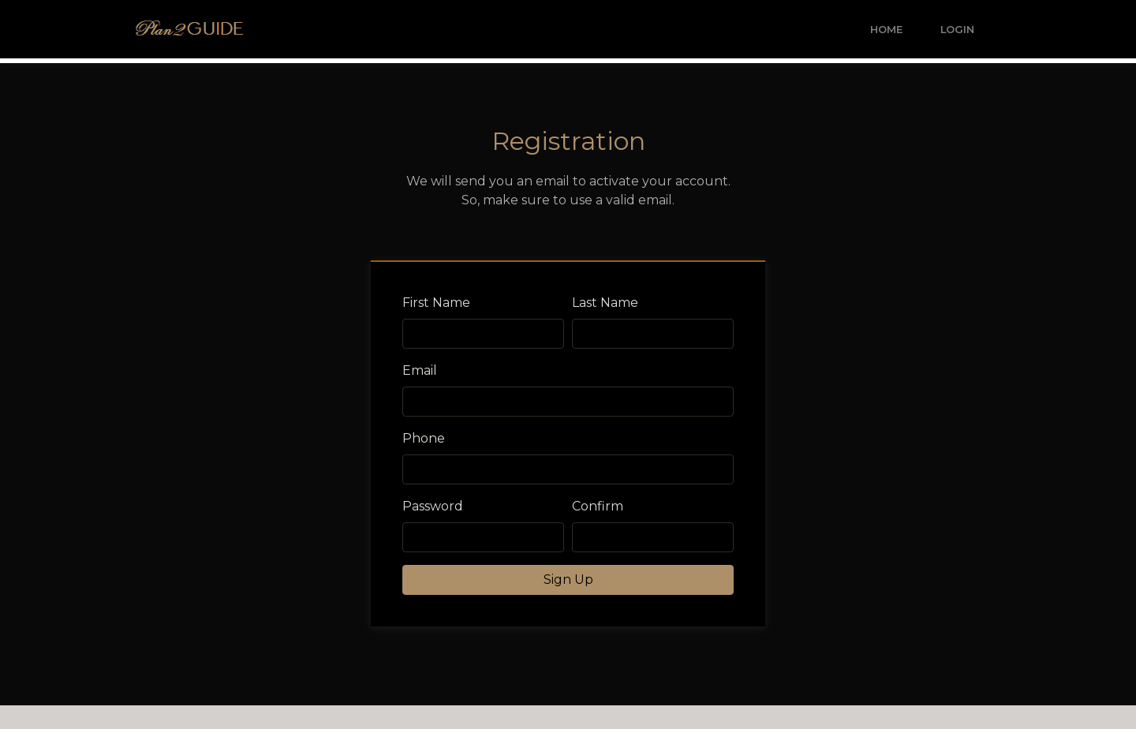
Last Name (605, 302)
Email (419, 370)
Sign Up (568, 579)
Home (886, 30)
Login (957, 30)
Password (432, 506)
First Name (436, 302)
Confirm (597, 506)
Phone (423, 438)
